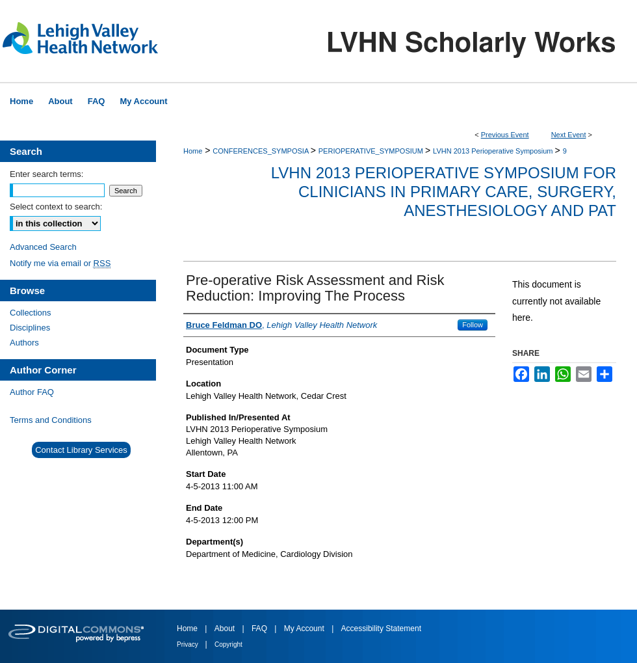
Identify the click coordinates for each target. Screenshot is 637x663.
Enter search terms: (46, 174)
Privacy (188, 644)
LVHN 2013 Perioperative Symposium (494, 151)
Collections (30, 313)
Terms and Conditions (51, 420)
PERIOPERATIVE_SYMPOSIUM (371, 151)
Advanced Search (43, 247)
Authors (24, 342)
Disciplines (30, 327)
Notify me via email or (60, 263)
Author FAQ (32, 392)
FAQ (260, 628)
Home (192, 151)
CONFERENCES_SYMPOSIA (261, 151)
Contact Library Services (81, 450)
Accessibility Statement (381, 628)
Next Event (568, 135)
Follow (472, 325)
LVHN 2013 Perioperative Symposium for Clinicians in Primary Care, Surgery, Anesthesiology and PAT (443, 191)
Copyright (228, 644)
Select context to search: (56, 206)
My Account (305, 628)
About (225, 628)
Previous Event (505, 135)
